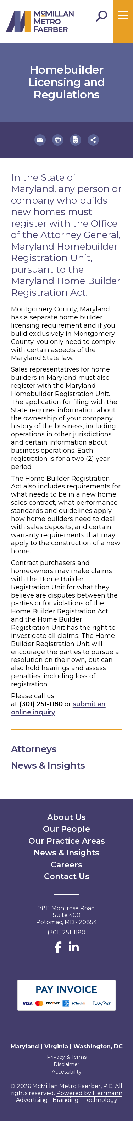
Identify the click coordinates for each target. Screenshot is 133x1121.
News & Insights (66, 852)
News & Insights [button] (54, 765)
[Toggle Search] (101, 16)
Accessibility (67, 1072)
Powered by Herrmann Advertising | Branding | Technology (69, 1097)
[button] (40, 140)
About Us (66, 817)
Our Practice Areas (66, 841)
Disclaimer (66, 1064)
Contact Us (66, 876)
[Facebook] (58, 949)
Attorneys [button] (39, 749)
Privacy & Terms (67, 1057)
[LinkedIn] (74, 949)
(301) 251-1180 (41, 704)
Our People (66, 829)
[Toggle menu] (123, 15)
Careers (66, 865)
